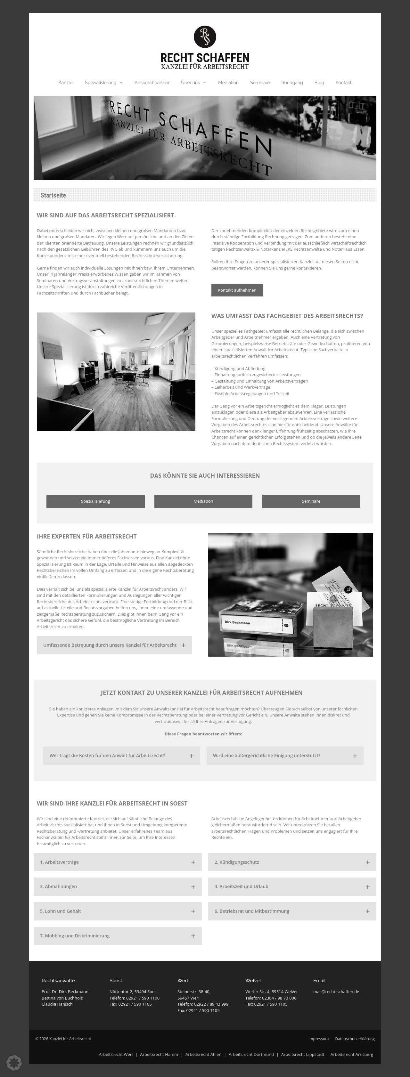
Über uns (196, 82)
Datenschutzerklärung (355, 1038)
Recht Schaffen (205, 58)
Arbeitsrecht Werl (116, 1054)
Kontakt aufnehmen (237, 290)
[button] (14, 1063)
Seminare (260, 82)
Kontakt (343, 82)
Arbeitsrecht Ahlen (203, 1054)
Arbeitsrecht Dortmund (251, 1054)
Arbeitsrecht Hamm (159, 1054)
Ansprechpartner (152, 82)
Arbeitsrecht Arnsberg (352, 1054)
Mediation (228, 82)
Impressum (318, 1038)
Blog (319, 82)
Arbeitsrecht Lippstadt (302, 1054)
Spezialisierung (107, 82)
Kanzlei (66, 82)
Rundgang (292, 82)
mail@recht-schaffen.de (336, 991)
